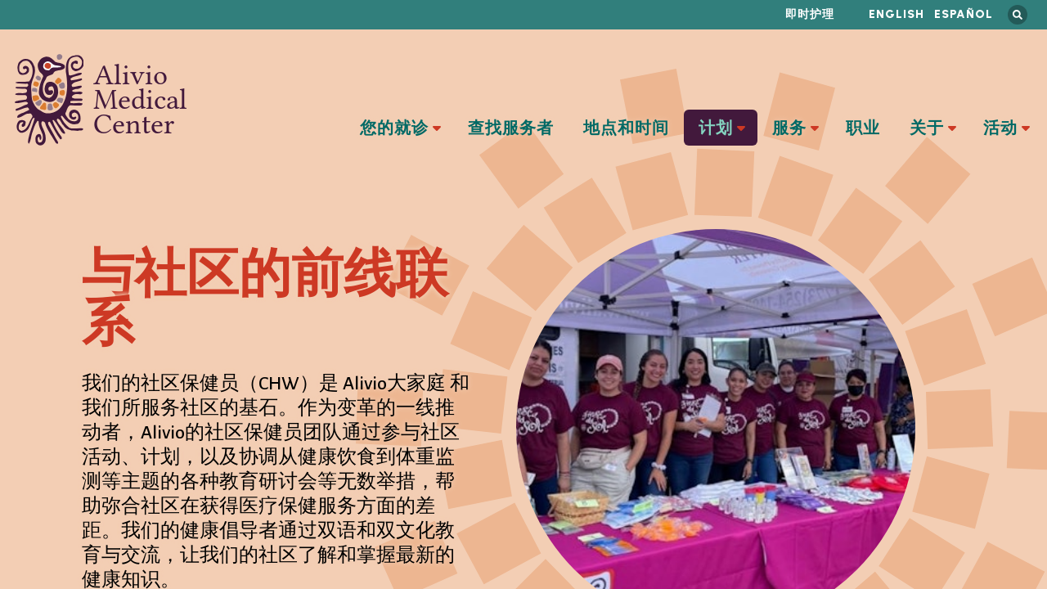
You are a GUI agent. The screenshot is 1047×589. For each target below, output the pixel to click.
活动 (1000, 128)
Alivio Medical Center (101, 100)
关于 (927, 128)
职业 (863, 128)
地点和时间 (626, 128)
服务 (789, 128)
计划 (716, 128)
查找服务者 (511, 128)
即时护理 (809, 14)
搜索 (1017, 15)
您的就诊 (394, 128)
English (896, 14)
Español (963, 14)
